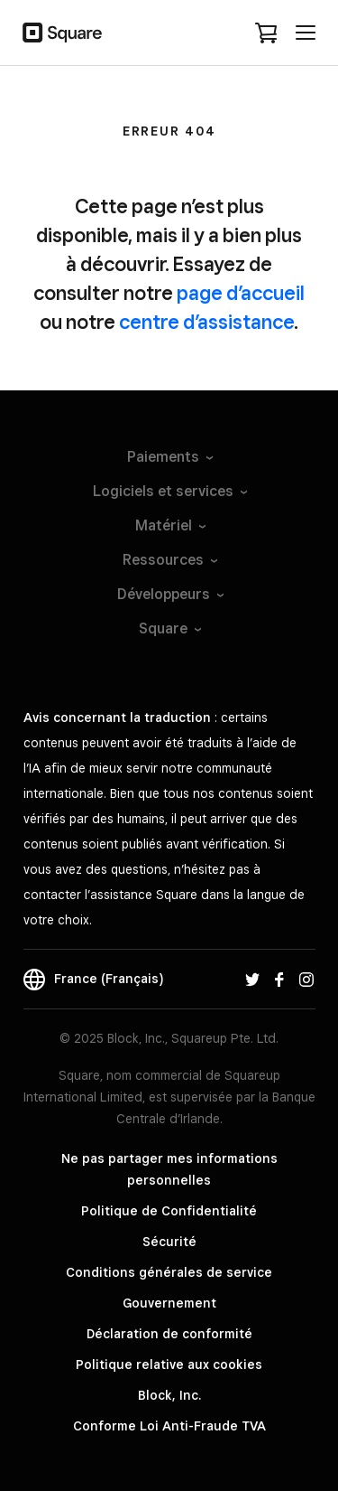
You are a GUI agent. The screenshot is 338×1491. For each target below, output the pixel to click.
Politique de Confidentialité (169, 1211)
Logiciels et (169, 491)
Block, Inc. (169, 1395)
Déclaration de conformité (169, 1334)
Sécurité (169, 1241)
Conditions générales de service (169, 1272)
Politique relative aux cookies (169, 1364)
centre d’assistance (206, 321)
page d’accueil (241, 293)
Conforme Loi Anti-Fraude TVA (169, 1426)
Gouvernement (169, 1303)
